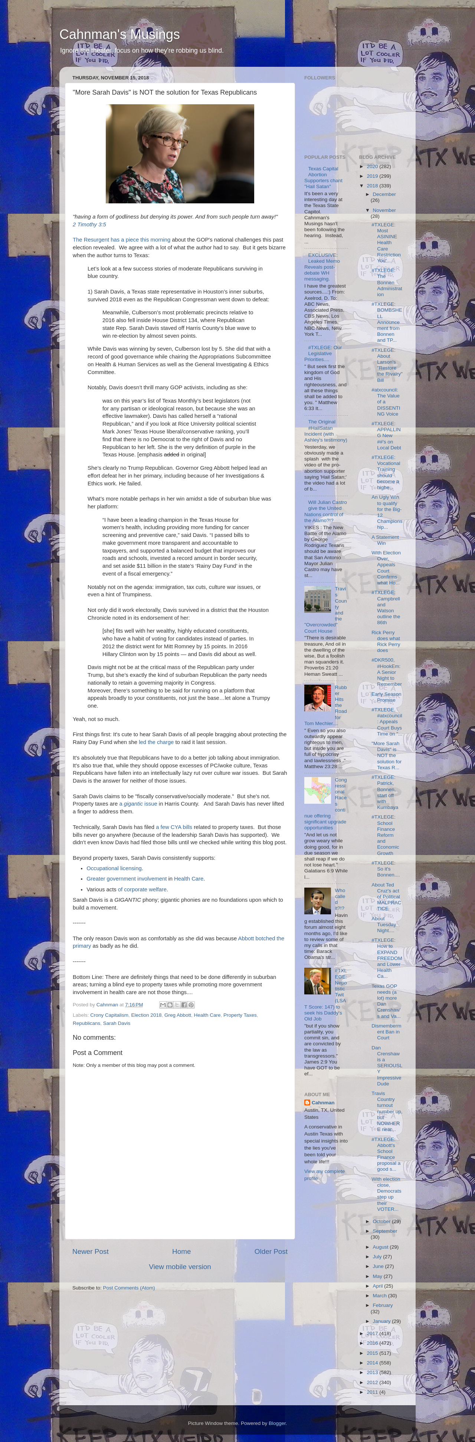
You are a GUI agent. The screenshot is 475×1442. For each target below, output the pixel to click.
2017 (373, 1333)
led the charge (156, 742)
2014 (373, 1363)
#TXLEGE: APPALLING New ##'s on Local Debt (386, 435)
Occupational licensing (114, 868)
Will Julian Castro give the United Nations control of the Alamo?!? (325, 511)
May (378, 1276)
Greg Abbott (177, 1015)
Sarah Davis (117, 1023)
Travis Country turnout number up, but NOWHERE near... (386, 1111)
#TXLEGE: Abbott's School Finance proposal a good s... (385, 1154)
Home (181, 1251)
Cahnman (323, 1102)
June (379, 1266)
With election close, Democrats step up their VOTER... (386, 1194)
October (382, 1221)
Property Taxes (240, 1015)
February (383, 1305)
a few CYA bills (174, 827)
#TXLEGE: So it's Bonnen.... (385, 869)
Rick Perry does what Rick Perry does (385, 641)
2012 (373, 1382)
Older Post (271, 1251)
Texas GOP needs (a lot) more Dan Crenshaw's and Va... (386, 1001)
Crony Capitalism (109, 1015)
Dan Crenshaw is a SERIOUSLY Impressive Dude (386, 1066)
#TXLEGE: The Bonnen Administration (386, 282)
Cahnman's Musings (119, 34)
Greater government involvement (126, 879)
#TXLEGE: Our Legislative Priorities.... (323, 353)
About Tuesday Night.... (383, 924)
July (378, 1256)
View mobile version (180, 1267)
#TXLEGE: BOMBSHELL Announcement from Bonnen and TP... (386, 322)
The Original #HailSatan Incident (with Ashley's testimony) (325, 431)
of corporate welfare (142, 889)
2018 (373, 186)
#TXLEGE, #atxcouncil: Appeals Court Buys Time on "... (386, 722)
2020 (373, 166)
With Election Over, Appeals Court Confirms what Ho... (386, 568)
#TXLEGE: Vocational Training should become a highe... (385, 472)
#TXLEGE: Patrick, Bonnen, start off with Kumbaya (384, 792)
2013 (373, 1372)
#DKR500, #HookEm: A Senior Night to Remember (386, 672)
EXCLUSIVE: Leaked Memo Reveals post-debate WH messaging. (322, 267)
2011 (373, 1392)
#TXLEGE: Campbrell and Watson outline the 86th (385, 607)
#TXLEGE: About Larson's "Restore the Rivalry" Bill (387, 365)
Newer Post (90, 1251)
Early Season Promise (386, 697)
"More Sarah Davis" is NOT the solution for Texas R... (386, 755)
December (384, 194)
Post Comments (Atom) (129, 1288)
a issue (138, 804)
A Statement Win (385, 540)
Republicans (86, 1023)
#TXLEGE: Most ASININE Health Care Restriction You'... (386, 242)
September (385, 1231)
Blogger (277, 1423)
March (380, 1295)
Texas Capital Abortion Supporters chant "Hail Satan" (323, 178)
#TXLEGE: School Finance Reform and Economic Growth (385, 835)
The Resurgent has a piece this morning (121, 240)
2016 (373, 1343)
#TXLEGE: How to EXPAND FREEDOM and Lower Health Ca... (386, 958)
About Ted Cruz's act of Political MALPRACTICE (386, 897)
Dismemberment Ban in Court (386, 1031)
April (378, 1286)
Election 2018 (146, 1015)
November (384, 210)
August (381, 1247)
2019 (373, 176)
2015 (373, 1353)
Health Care (188, 879)
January (382, 1321)
